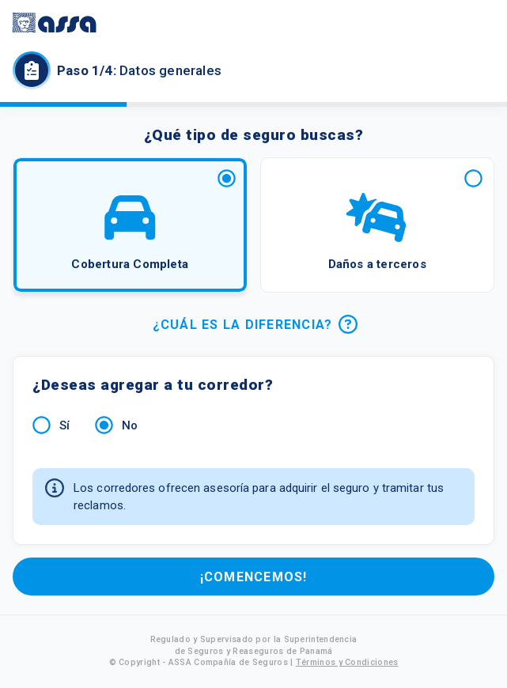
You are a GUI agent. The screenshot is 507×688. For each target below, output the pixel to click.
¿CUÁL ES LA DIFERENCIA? (253, 324)
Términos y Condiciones (347, 662)
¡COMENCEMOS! (253, 576)
